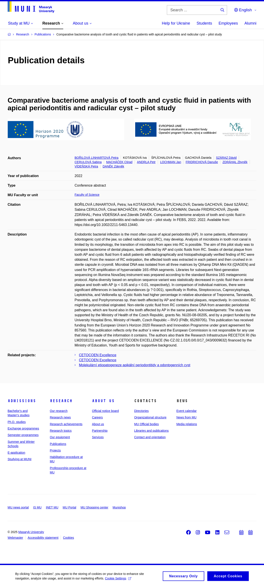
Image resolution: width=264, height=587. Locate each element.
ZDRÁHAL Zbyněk (234, 162)
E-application (16, 452)
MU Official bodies (146, 424)
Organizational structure (150, 417)
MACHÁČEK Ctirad (119, 162)
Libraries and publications (151, 430)
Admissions (22, 400)
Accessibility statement (43, 537)
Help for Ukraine (176, 23)
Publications (58, 444)
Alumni (250, 23)
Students (204, 23)
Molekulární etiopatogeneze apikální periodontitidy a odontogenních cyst (134, 365)
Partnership (100, 430)
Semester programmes (23, 435)
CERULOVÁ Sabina (88, 162)
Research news (60, 417)
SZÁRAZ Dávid (226, 157)
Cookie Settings (118, 579)
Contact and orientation (150, 437)
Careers (97, 417)
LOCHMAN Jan (170, 162)
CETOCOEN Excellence (97, 355)
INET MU (52, 507)
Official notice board (105, 411)
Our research (59, 411)
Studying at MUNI (20, 459)
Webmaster (15, 537)
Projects (55, 450)
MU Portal (69, 507)
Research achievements (66, 424)
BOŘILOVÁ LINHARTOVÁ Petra (96, 157)
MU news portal (18, 507)
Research (61, 400)
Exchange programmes (23, 428)
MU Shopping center (94, 507)
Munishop (119, 507)
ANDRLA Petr (146, 162)
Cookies (68, 537)
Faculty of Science (87, 194)
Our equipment (60, 437)
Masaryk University (31, 532)
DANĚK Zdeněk (113, 166)
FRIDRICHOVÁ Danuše (202, 162)
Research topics (60, 430)
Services (98, 437)
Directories (141, 411)
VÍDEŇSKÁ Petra (86, 166)
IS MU (37, 507)
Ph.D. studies (17, 422)
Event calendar (186, 411)
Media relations (186, 424)
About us (103, 400)
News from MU (186, 417)
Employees (228, 23)
